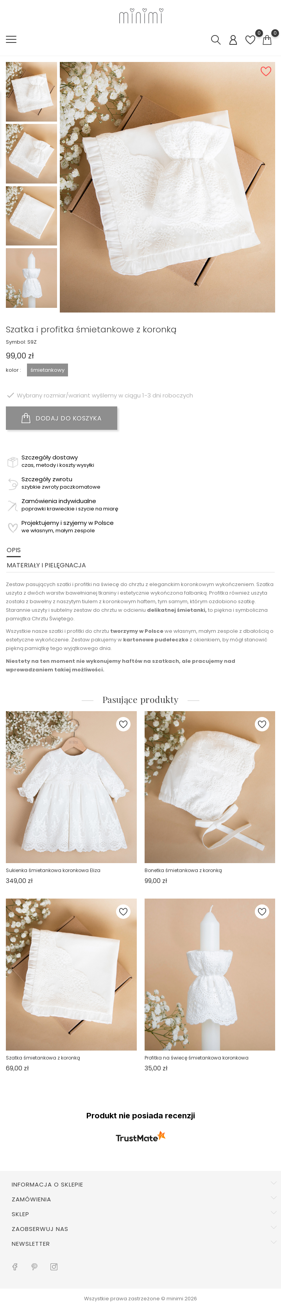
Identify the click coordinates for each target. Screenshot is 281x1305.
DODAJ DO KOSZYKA (61, 418)
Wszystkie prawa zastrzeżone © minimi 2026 (140, 1298)
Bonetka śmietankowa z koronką (183, 870)
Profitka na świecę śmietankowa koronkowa (197, 1057)
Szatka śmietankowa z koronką (43, 1057)
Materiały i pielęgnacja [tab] (46, 565)
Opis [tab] (14, 550)
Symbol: (16, 342)
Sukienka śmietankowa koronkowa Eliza (53, 870)
